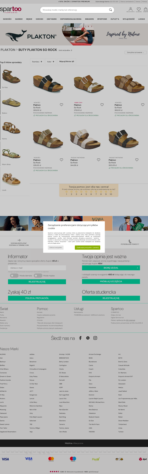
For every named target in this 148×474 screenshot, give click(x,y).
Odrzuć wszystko (55, 247)
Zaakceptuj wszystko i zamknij (88, 247)
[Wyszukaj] (110, 10)
